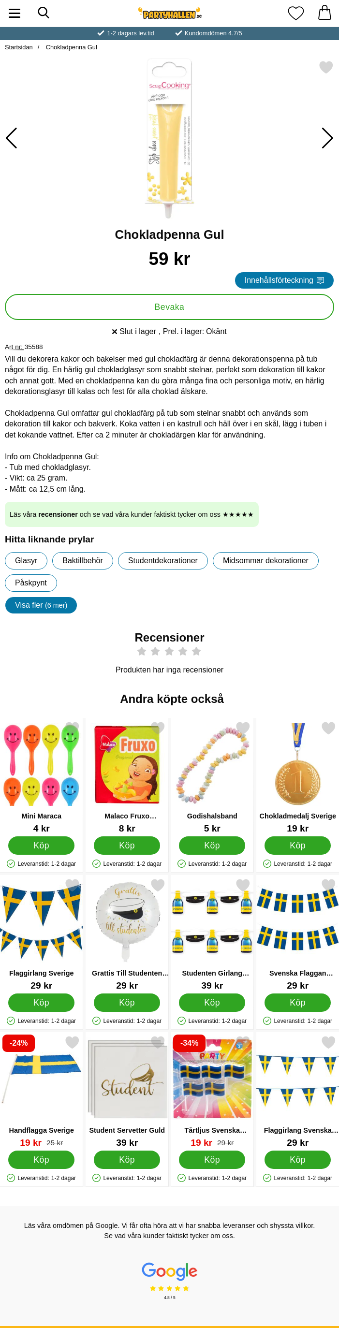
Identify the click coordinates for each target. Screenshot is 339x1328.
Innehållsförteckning (284, 280)
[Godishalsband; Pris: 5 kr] (212, 777)
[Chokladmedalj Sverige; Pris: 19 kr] (297, 777)
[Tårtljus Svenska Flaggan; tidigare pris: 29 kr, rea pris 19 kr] (212, 1091)
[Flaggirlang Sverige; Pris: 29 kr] (41, 934)
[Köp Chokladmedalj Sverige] (298, 845)
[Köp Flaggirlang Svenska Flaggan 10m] (298, 1160)
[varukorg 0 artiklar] (324, 13)
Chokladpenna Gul (70, 47)
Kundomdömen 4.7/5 (213, 33)
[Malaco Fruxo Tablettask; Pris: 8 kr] (127, 777)
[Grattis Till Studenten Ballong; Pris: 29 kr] (127, 934)
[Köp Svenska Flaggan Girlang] (298, 1002)
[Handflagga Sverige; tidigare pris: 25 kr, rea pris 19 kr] (41, 1091)
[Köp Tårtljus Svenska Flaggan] (212, 1160)
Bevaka (170, 307)
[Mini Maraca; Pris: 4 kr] (41, 777)
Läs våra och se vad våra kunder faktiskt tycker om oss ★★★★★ (132, 514)
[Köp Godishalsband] (212, 845)
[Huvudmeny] (14, 13)
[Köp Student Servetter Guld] (127, 1160)
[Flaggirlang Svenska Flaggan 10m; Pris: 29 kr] (297, 1091)
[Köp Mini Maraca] (41, 845)
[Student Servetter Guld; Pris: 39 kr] (127, 1091)
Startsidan (19, 47)
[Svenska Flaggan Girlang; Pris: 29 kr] (297, 934)
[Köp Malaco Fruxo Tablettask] (127, 845)
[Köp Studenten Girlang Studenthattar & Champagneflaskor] (212, 1002)
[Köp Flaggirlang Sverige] (41, 1002)
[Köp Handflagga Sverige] (41, 1160)
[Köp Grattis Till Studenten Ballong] (127, 1002)
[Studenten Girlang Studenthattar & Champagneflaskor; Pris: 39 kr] (212, 934)
